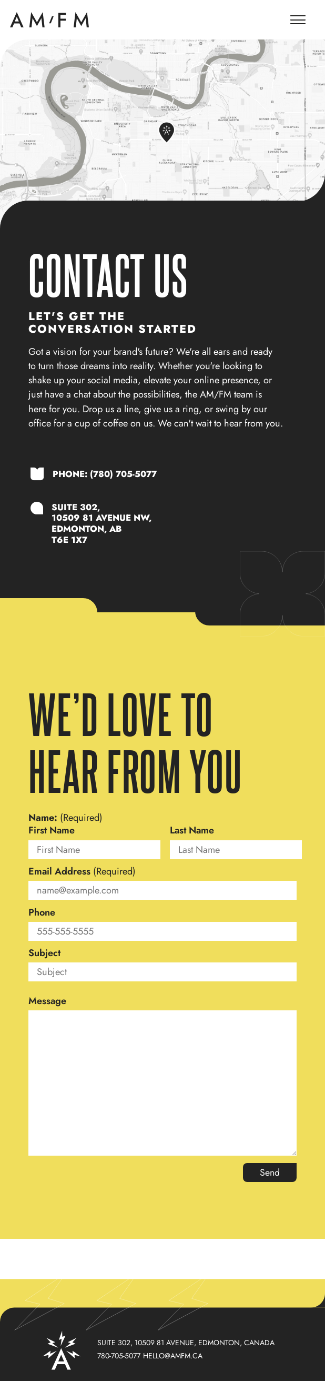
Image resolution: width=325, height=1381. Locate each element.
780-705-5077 (118, 1355)
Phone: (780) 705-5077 (105, 474)
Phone (41, 913)
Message (47, 1001)
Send (269, 1173)
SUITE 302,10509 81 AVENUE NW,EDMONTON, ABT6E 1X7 (102, 523)
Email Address (82, 872)
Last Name (192, 831)
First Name (51, 831)
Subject (44, 953)
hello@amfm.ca (172, 1355)
